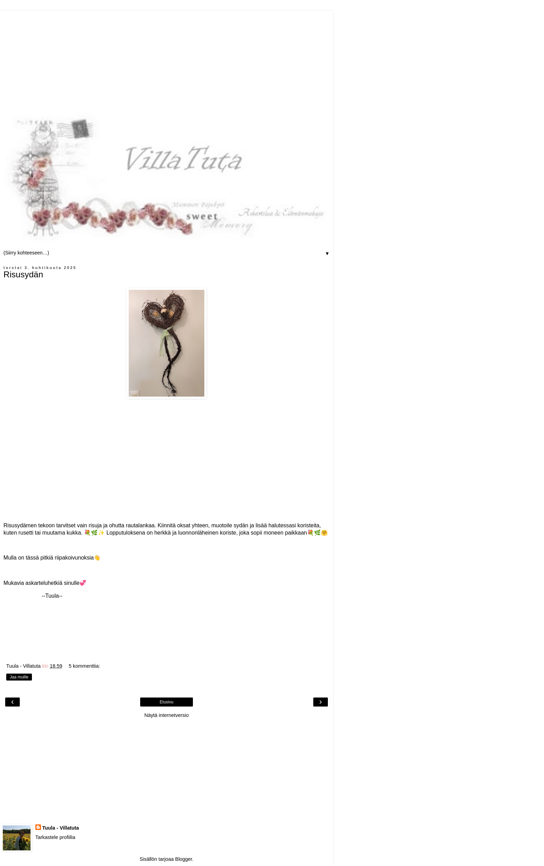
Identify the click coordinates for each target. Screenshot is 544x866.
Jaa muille (19, 677)
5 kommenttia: (84, 666)
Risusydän (23, 274)
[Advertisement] (166, 58)
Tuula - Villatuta (60, 828)
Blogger (183, 859)
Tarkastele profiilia (55, 837)
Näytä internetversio (166, 715)
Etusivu (166, 702)
